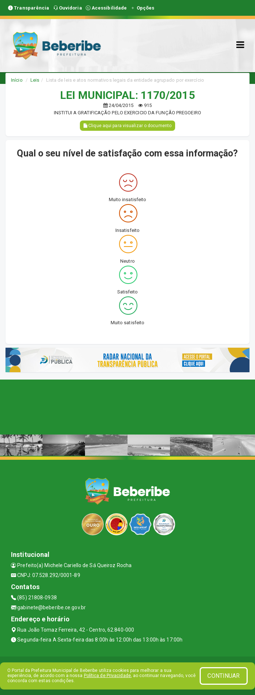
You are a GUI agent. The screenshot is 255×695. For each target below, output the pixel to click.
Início (17, 80)
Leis (34, 80)
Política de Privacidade (107, 675)
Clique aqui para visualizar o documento (127, 125)
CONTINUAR (223, 675)
